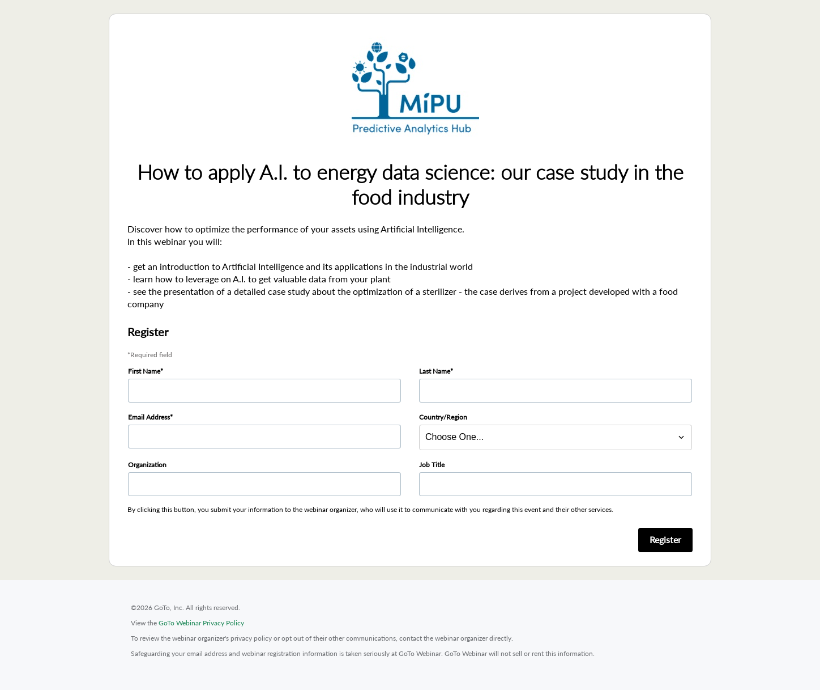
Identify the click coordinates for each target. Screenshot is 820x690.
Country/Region (443, 417)
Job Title (432, 464)
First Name (144, 371)
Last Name (434, 371)
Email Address (149, 417)
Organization (147, 464)
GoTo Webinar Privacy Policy (201, 623)
